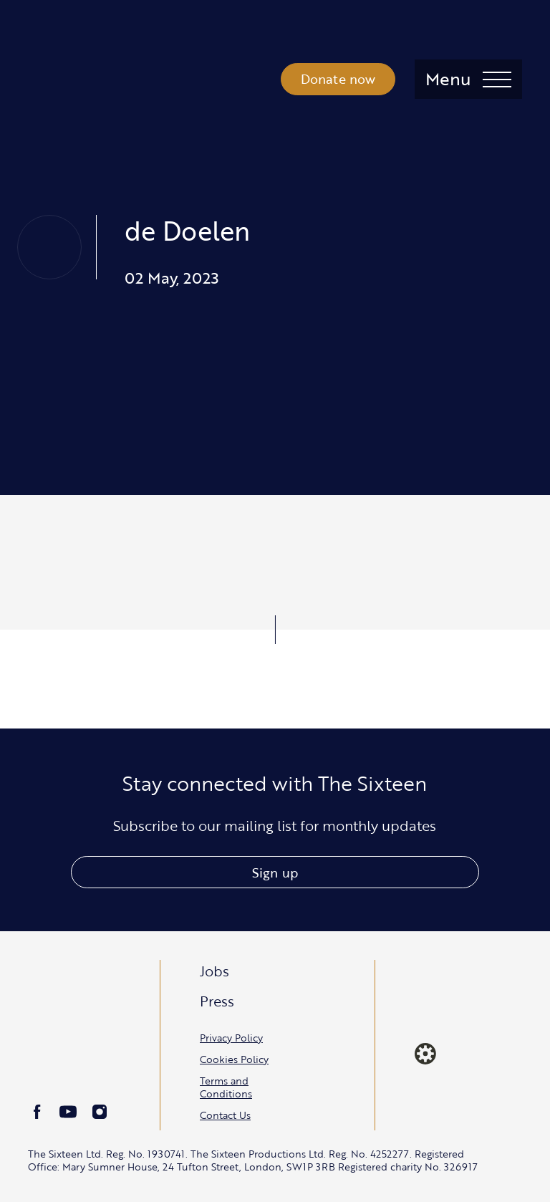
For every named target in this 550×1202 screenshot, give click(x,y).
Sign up (275, 872)
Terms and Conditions (226, 1087)
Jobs (214, 970)
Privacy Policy (231, 1037)
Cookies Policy (234, 1059)
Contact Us (225, 1114)
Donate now (338, 78)
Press (217, 1000)
